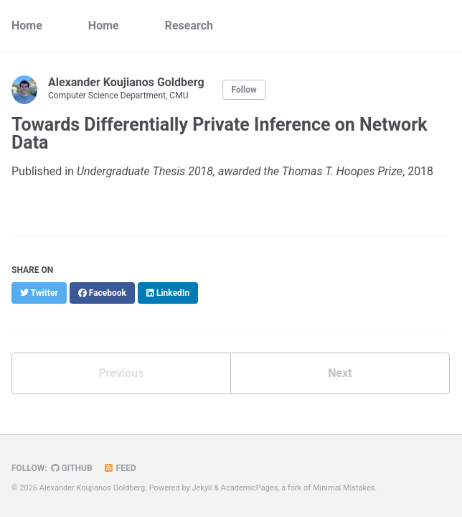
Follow (244, 90)
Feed (119, 468)
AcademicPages (249, 488)
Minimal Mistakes (344, 488)
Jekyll (202, 488)
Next (340, 373)
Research (189, 25)
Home (26, 25)
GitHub (72, 468)
